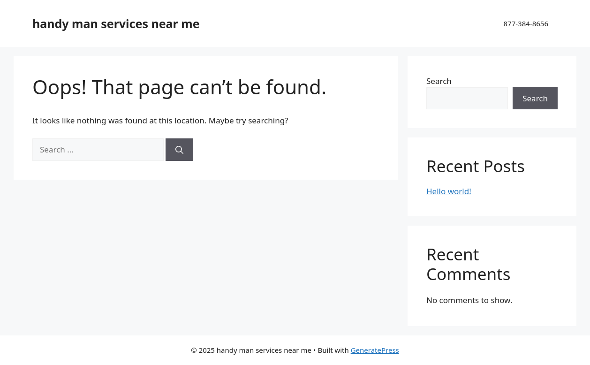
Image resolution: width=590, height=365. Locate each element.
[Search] (179, 149)
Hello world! (448, 191)
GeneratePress (375, 350)
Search (439, 81)
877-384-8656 (526, 23)
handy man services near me (116, 23)
